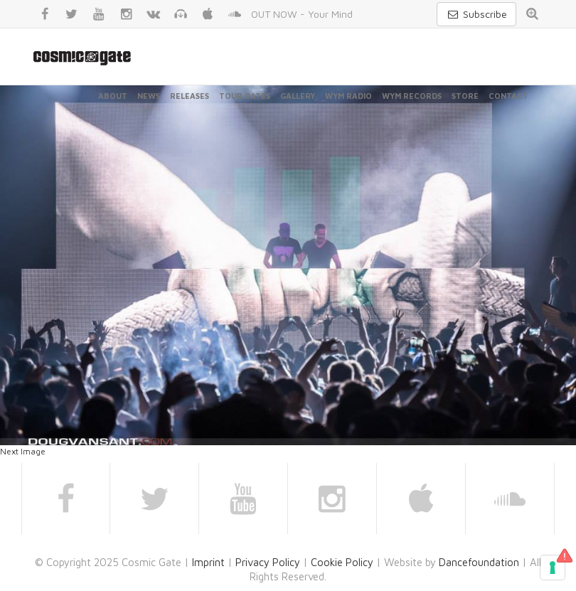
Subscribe (476, 14)
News (148, 95)
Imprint (208, 562)
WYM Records (412, 95)
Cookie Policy (342, 562)
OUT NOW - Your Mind (302, 14)
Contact (508, 95)
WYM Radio (348, 95)
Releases (189, 95)
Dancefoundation (479, 562)
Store (465, 95)
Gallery (297, 95)
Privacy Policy (267, 562)
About (112, 95)
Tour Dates (244, 95)
